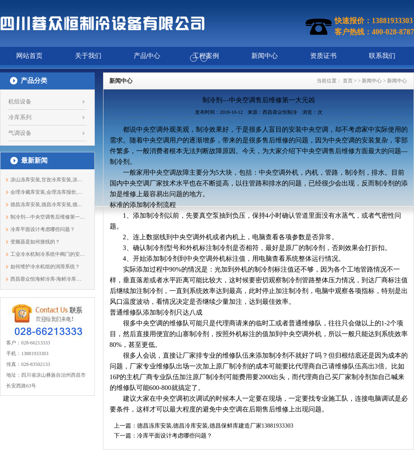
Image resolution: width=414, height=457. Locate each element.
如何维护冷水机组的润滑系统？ (45, 266)
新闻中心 (372, 81)
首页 (348, 81)
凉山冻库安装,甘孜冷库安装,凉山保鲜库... (47, 180)
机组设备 (19, 102)
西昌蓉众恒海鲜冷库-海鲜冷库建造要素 (47, 279)
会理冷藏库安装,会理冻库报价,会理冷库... (47, 192)
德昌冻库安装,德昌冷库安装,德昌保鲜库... (47, 204)
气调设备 (19, 133)
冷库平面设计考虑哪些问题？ (42, 229)
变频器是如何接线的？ (35, 242)
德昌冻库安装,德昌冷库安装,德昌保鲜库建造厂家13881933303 (215, 426)
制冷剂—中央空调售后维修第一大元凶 (47, 217)
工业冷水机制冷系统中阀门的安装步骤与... (47, 254)
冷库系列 (19, 117)
